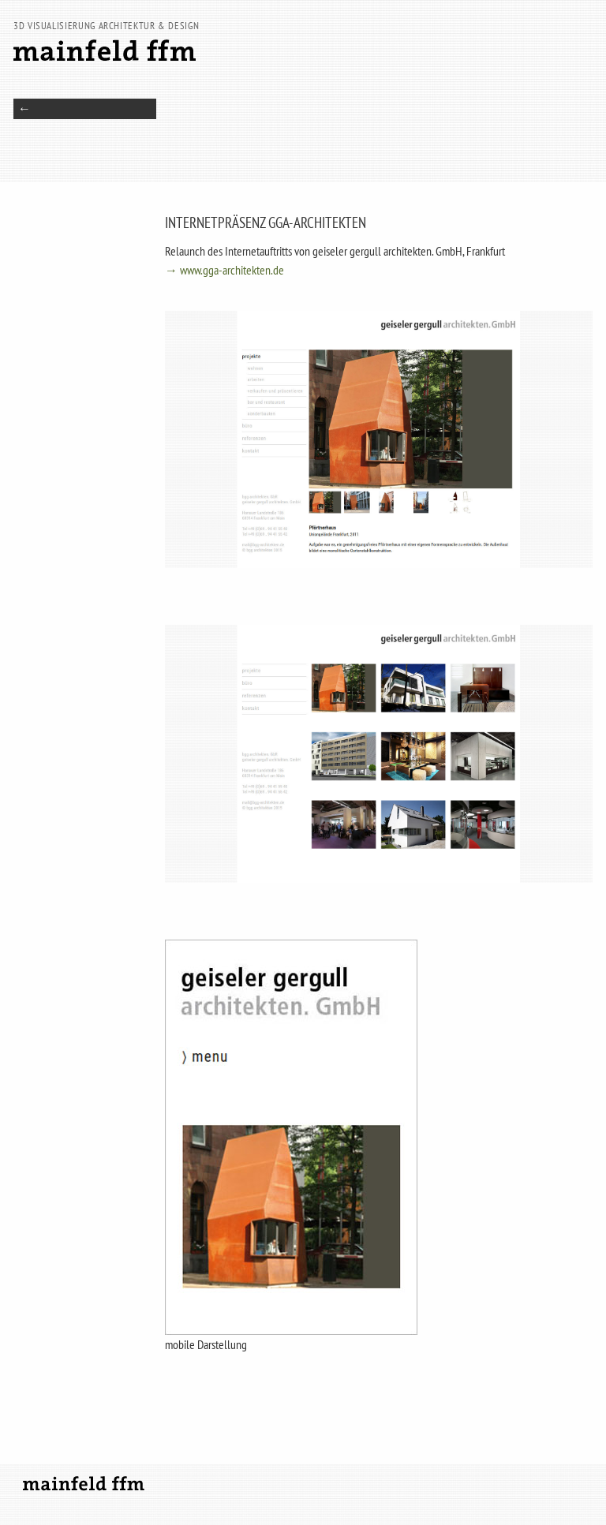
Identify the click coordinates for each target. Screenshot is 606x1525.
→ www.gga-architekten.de (224, 270)
